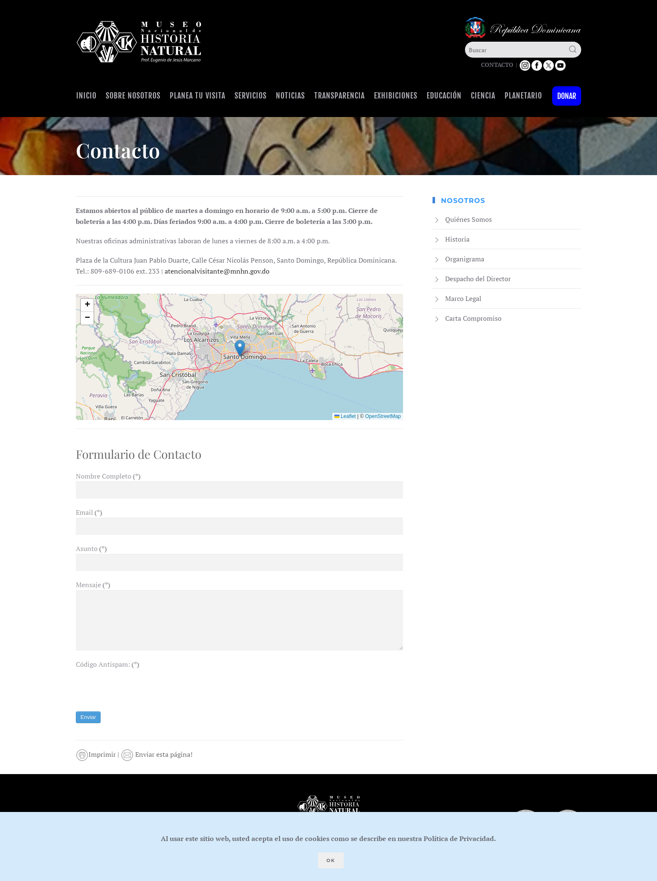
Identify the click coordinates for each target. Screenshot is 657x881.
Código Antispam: (107, 664)
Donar (566, 96)
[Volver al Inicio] (139, 42)
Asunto (91, 548)
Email (89, 512)
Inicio (86, 95)
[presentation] (140, 686)
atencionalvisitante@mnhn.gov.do (217, 271)
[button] (240, 348)
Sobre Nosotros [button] (133, 95)
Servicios (251, 95)
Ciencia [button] (483, 95)
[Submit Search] (572, 49)
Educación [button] (444, 95)
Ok (330, 860)
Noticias (290, 95)
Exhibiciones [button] (395, 95)
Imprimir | (98, 754)
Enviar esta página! (156, 754)
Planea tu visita (197, 95)
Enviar (88, 717)
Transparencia (339, 95)
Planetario (523, 95)
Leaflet (345, 416)
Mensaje (93, 584)
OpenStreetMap (383, 416)
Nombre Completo (108, 476)
